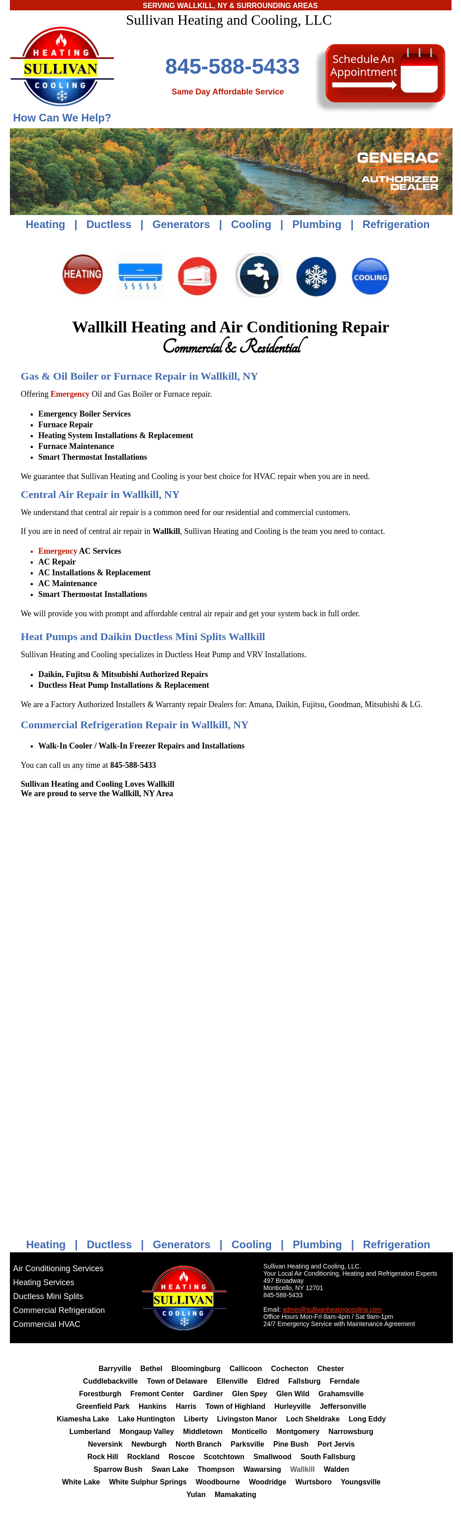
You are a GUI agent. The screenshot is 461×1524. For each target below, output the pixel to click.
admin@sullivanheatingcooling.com (332, 1309)
